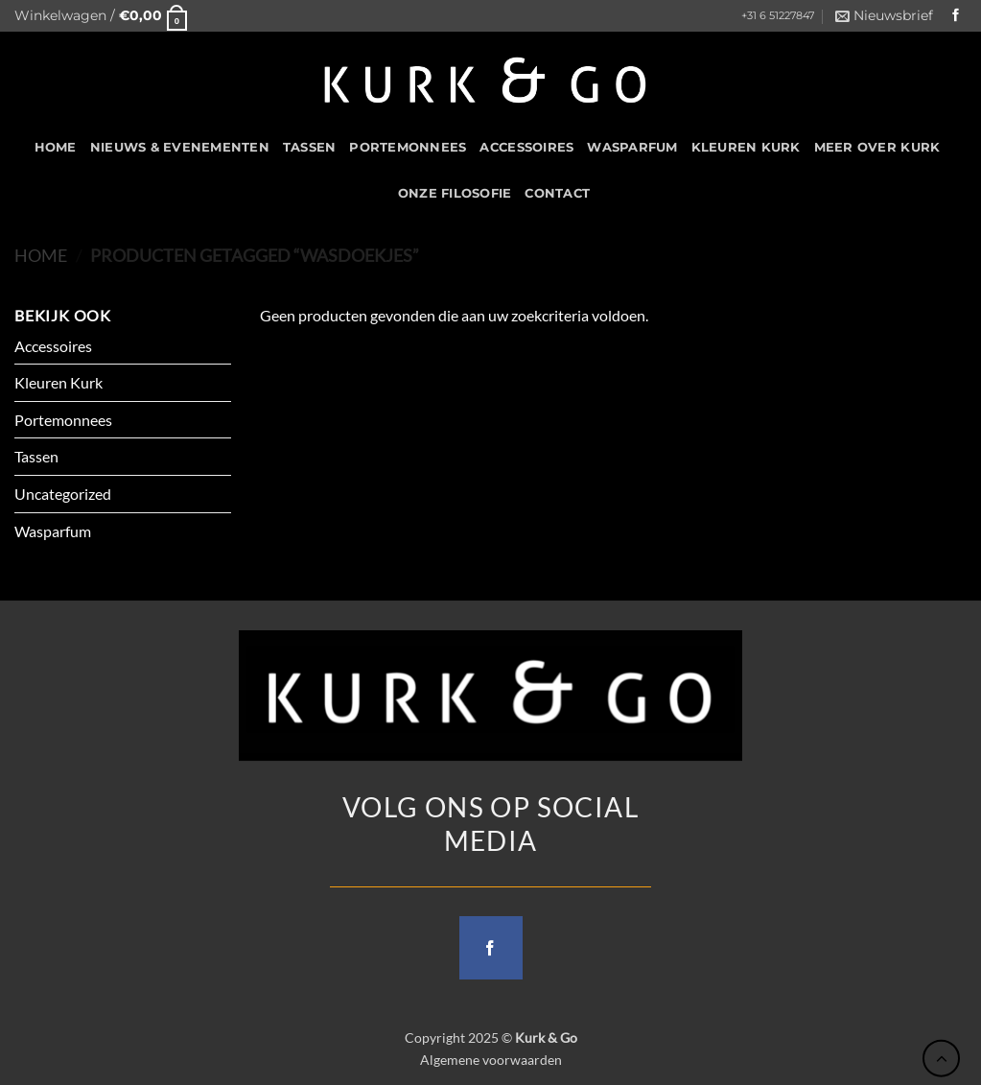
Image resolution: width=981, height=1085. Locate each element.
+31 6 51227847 (777, 16)
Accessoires (526, 147)
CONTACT (557, 193)
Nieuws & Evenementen (179, 147)
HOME (56, 147)
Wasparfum (632, 147)
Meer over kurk (877, 147)
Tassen (310, 147)
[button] (100, 16)
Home (40, 255)
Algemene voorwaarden (491, 1059)
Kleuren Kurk (746, 147)
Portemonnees (407, 147)
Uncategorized (62, 493)
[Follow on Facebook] (956, 16)
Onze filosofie (455, 193)
